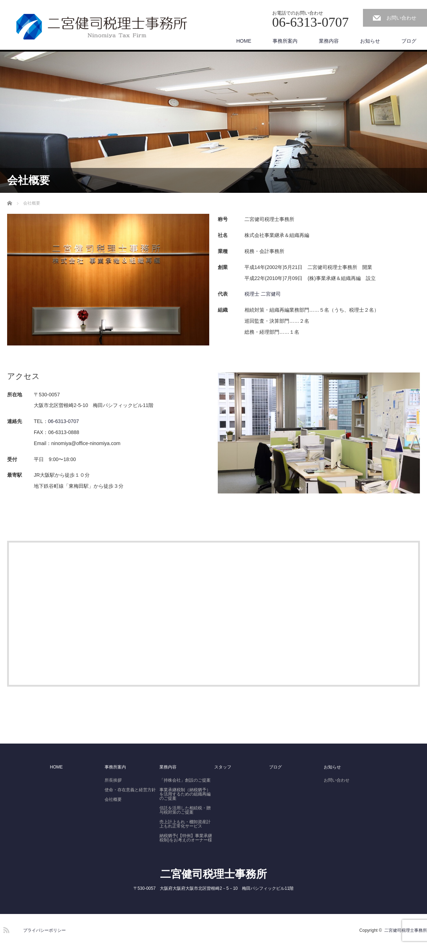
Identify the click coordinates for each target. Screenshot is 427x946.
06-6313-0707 (63, 421)
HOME (243, 41)
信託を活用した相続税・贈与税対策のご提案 (185, 810)
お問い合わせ (401, 18)
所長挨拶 (113, 780)
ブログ (408, 41)
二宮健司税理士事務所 (213, 874)
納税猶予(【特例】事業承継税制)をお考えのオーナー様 (185, 838)
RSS (5, 929)
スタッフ (222, 767)
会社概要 (113, 799)
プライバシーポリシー (44, 930)
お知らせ (370, 41)
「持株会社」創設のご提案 (185, 780)
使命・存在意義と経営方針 (130, 790)
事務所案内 (285, 41)
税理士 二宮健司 (262, 294)
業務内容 (329, 41)
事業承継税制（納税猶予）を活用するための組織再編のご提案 (185, 794)
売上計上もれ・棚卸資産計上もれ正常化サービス (185, 824)
